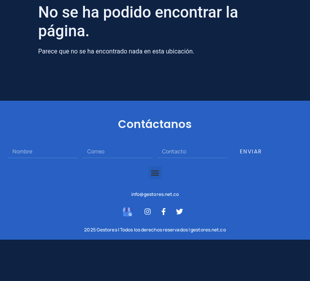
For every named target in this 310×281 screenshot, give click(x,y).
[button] (155, 172)
